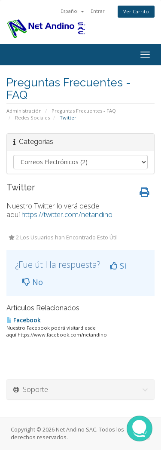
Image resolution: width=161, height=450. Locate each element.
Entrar (98, 11)
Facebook (23, 320)
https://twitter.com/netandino (66, 214)
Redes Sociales (32, 117)
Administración (24, 110)
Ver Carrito (136, 11)
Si (118, 265)
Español (72, 11)
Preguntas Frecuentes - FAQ (84, 110)
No (32, 282)
